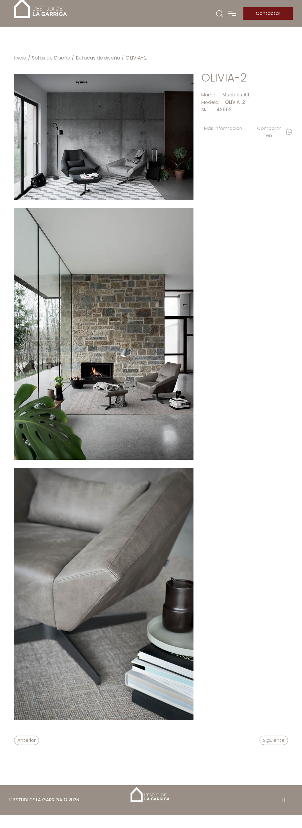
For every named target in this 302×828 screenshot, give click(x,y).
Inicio (20, 57)
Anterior (26, 740)
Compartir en (275, 132)
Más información (223, 128)
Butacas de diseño (98, 57)
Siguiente (274, 740)
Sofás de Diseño (51, 57)
